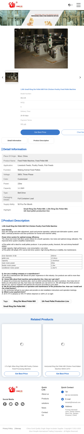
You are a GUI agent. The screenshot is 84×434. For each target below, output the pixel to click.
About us (45, 394)
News (44, 408)
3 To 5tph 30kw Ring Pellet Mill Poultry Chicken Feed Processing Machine (21, 367)
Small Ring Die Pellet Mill (14, 306)
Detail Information (14, 140)
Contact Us (45, 413)
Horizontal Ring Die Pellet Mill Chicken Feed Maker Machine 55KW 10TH (62, 367)
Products (45, 399)
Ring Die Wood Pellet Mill (25, 301)
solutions (45, 403)
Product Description (41, 140)
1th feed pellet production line (55, 301)
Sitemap (18, 428)
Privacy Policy (8, 428)
